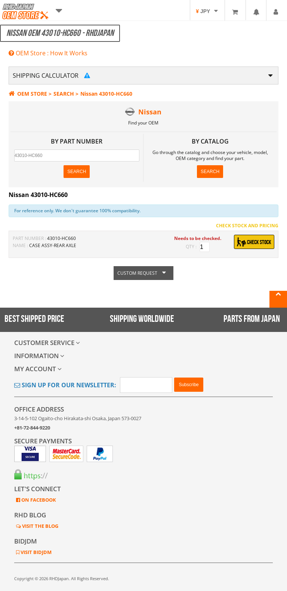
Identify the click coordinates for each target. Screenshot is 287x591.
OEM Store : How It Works (48, 53)
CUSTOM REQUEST (143, 273)
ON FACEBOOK (38, 499)
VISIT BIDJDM (35, 552)
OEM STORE (28, 93)
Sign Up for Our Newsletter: (65, 385)
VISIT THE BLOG (39, 526)
